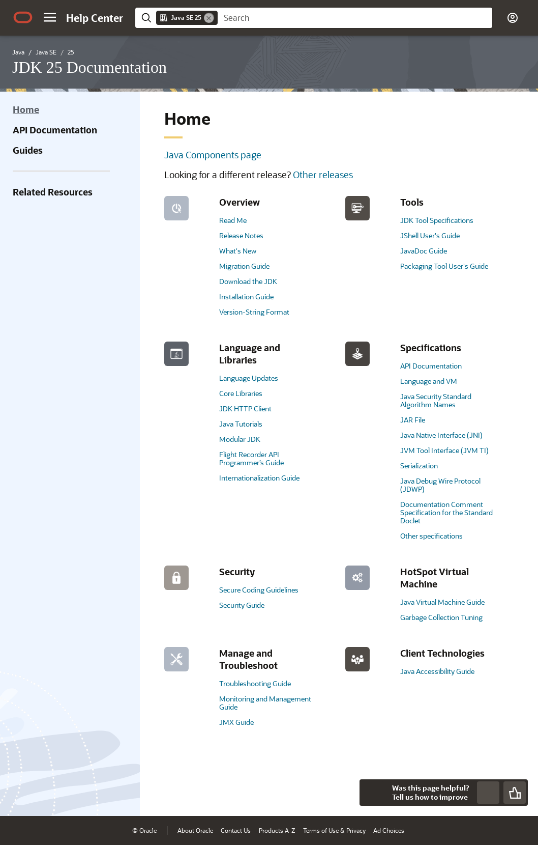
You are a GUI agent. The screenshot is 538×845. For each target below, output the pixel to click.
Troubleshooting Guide (255, 683)
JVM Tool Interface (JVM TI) (444, 450)
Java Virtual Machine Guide (442, 602)
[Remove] (209, 17)
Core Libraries (240, 393)
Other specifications (431, 536)
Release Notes (241, 235)
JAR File (412, 420)
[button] (50, 17)
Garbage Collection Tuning (441, 617)
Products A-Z (277, 830)
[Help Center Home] (94, 18)
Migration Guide (244, 266)
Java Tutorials (240, 424)
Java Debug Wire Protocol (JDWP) (440, 485)
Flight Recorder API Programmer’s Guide (251, 458)
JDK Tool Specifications (436, 220)
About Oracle (195, 830)
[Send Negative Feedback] (488, 792)
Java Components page (212, 155)
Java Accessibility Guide (437, 671)
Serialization (419, 465)
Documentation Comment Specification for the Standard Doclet (446, 512)
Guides (28, 150)
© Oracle (144, 830)
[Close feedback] (373, 792)
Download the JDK (248, 281)
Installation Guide (246, 296)
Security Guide (241, 605)
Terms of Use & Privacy (334, 830)
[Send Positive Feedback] (514, 792)
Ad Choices (388, 830)
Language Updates (248, 378)
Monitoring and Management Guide (265, 703)
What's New (237, 251)
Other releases (323, 174)
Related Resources (53, 192)
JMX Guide (236, 722)
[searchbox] (355, 18)
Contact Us (236, 830)
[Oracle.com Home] (23, 17)
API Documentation (55, 130)
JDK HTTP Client (245, 408)
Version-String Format (254, 312)
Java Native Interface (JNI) (441, 435)
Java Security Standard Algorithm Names (435, 400)
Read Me (233, 220)
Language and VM (428, 381)
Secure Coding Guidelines (258, 590)
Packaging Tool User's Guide (444, 266)
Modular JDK (239, 439)
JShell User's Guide (430, 235)
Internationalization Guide (259, 478)
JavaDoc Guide (423, 251)
